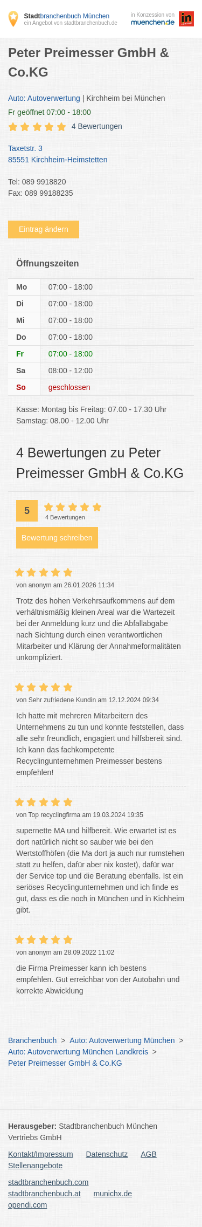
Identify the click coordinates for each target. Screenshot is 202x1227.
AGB (149, 1154)
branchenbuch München (66, 16)
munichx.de (113, 1193)
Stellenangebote (35, 1165)
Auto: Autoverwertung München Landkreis (78, 1051)
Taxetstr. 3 (95, 155)
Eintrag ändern (43, 229)
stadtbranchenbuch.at (44, 1193)
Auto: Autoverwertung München (122, 1040)
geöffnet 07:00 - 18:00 (49, 112)
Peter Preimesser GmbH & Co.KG (65, 1063)
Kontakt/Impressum (40, 1154)
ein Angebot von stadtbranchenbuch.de (70, 23)
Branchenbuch (32, 1040)
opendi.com (27, 1205)
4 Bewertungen (97, 126)
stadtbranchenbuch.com (48, 1182)
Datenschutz (107, 1154)
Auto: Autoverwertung (44, 98)
